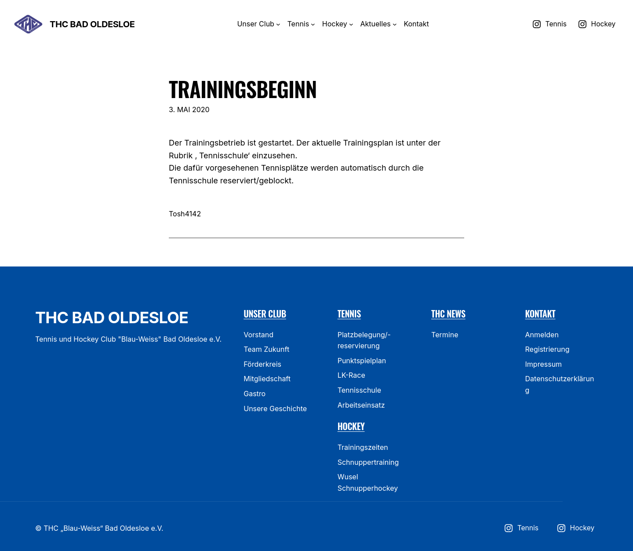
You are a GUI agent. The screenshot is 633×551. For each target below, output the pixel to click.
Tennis (349, 313)
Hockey (351, 426)
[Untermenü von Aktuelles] (395, 24)
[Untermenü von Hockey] (351, 24)
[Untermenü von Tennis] (313, 24)
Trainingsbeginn (242, 89)
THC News (448, 313)
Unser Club (265, 313)
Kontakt (540, 313)
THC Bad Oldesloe (92, 24)
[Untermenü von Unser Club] (278, 24)
